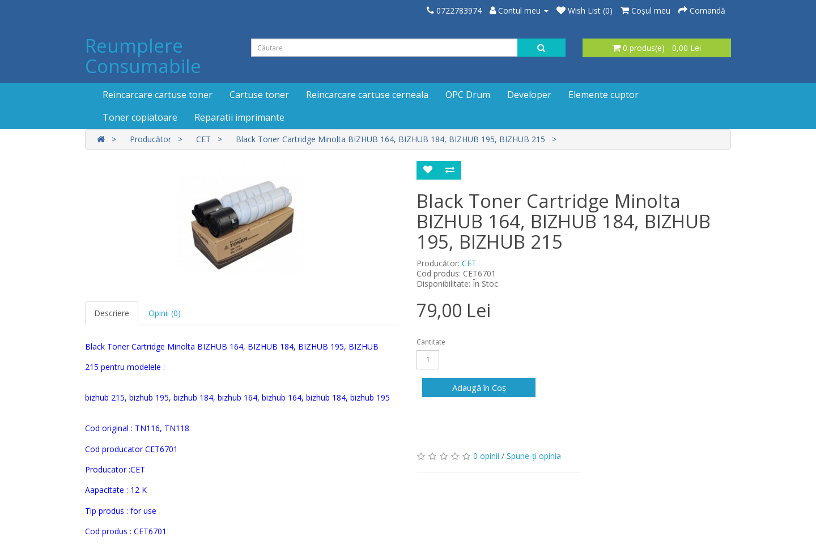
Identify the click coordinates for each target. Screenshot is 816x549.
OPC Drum (467, 94)
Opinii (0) (164, 313)
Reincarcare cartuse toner (157, 94)
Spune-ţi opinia (534, 455)
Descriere (111, 313)
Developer (529, 94)
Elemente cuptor (603, 94)
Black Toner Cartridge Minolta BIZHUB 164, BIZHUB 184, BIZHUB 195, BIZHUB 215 (390, 139)
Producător (150, 139)
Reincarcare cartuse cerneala (367, 94)
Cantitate (430, 342)
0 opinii (486, 455)
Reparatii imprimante (239, 117)
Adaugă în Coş (479, 387)
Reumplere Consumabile (143, 56)
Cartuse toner (259, 94)
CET (203, 139)
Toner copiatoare (140, 117)
